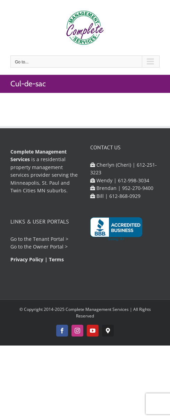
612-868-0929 (125, 196)
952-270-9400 (137, 188)
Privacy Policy (26, 259)
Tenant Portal (48, 239)
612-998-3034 (133, 180)
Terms (56, 259)
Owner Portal (48, 246)
